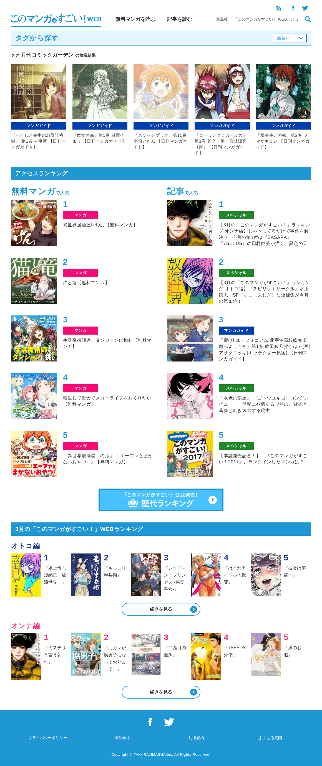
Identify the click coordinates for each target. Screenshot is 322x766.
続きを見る (161, 609)
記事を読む (179, 19)
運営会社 (122, 737)
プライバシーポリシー (47, 737)
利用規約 (196, 737)
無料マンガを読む (135, 19)
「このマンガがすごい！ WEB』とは (266, 19)
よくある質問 (270, 737)
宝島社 (222, 19)
